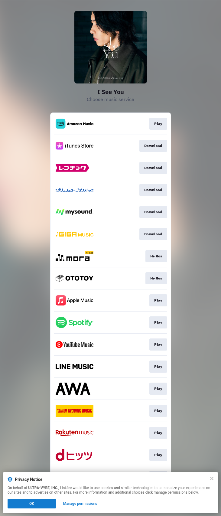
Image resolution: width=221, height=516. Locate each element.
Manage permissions (80, 503)
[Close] (211, 478)
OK (31, 503)
